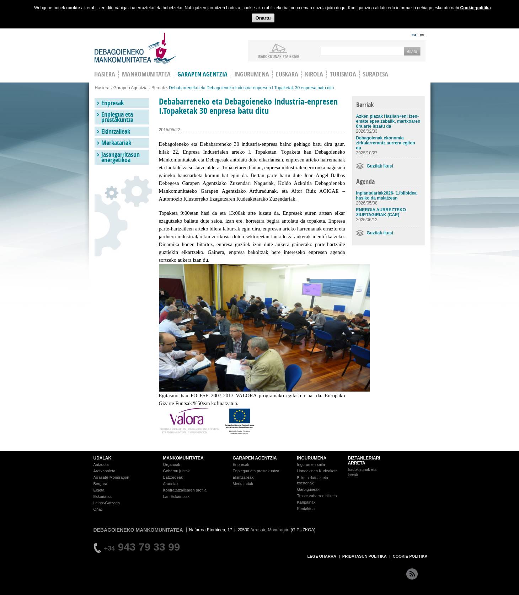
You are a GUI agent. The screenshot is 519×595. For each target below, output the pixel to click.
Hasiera (102, 87)
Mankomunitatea (146, 74)
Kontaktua (306, 508)
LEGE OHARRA (321, 556)
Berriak (158, 87)
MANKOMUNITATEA (183, 458)
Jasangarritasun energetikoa (120, 157)
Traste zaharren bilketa (317, 496)
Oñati (98, 509)
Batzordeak (173, 477)
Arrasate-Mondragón (111, 477)
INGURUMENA (312, 458)
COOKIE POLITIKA (410, 556)
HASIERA (104, 74)
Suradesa (375, 74)
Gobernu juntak (176, 471)
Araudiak (170, 484)
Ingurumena (251, 74)
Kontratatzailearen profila (185, 490)
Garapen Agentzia (130, 87)
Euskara (287, 74)
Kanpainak (306, 502)
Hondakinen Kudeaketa (317, 471)
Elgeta (99, 490)
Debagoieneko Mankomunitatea (135, 48)
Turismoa (343, 74)
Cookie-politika (475, 7)
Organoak (171, 464)
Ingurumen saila (311, 464)
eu (413, 34)
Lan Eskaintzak (176, 496)
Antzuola (101, 464)
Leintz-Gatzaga (106, 503)
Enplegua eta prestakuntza (117, 117)
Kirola (314, 74)
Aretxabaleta (104, 471)
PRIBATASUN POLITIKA (364, 556)
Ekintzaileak (115, 131)
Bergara (100, 484)
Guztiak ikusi (380, 166)
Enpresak (112, 103)
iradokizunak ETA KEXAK (278, 56)
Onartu (263, 18)
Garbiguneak (308, 489)
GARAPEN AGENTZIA (255, 458)
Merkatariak (116, 142)
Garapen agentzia (202, 74)
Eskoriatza (102, 496)
